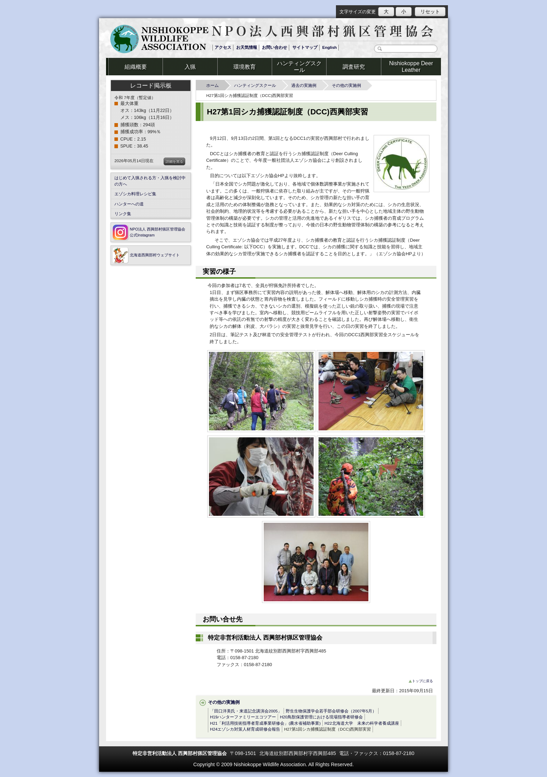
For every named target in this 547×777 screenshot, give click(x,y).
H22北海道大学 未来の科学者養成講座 (361, 723)
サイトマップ (304, 47)
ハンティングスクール (257, 85)
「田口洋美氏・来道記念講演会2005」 (246, 711)
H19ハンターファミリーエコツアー (243, 717)
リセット (430, 11)
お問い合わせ (274, 47)
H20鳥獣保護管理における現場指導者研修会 (321, 717)
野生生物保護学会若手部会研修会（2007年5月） (331, 711)
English (329, 47)
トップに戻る (421, 681)
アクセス (223, 47)
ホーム (214, 85)
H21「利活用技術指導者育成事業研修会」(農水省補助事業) (265, 723)
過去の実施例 (306, 85)
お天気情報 (246, 47)
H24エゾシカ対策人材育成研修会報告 (245, 729)
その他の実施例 (348, 85)
